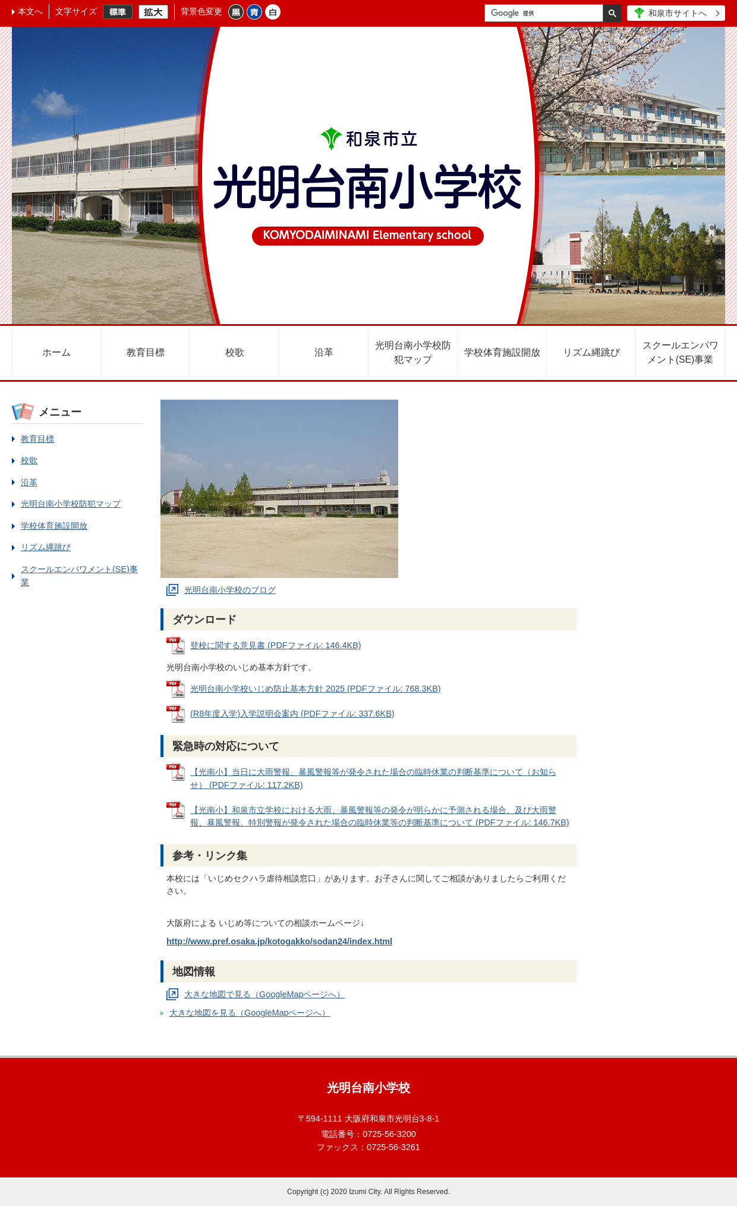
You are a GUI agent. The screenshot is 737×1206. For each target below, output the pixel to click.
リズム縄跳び (591, 352)
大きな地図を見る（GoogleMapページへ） (249, 1012)
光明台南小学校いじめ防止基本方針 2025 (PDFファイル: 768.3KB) (315, 688)
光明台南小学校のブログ (230, 590)
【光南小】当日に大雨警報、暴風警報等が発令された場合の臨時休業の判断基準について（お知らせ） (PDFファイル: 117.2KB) (373, 778)
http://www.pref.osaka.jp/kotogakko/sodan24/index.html (279, 941)
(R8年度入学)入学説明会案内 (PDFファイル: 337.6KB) (292, 713)
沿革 (323, 352)
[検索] (547, 13)
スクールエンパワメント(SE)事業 (680, 352)
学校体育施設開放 (502, 352)
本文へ (30, 11)
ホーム (56, 352)
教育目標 (146, 352)
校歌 (234, 352)
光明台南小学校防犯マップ (413, 352)
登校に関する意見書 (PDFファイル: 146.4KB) (275, 645)
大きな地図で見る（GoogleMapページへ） (264, 994)
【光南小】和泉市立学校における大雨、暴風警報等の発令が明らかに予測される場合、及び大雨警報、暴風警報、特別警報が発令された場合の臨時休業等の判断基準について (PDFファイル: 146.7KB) (379, 816)
